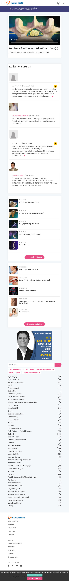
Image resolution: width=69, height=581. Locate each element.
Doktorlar (12, 550)
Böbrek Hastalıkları (16, 399)
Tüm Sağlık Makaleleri (34, 324)
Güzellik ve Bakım (15, 451)
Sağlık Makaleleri (15, 543)
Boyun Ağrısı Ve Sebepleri (29, 269)
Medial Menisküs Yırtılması (29, 202)
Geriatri (11, 442)
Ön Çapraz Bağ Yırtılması (29, 224)
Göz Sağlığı (12, 448)
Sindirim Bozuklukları (16, 491)
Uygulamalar (13, 557)
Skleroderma (24, 312)
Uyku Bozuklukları (15, 503)
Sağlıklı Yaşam (14, 488)
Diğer (10, 411)
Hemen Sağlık (15, 3)
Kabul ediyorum (34, 575)
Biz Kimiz (11, 524)
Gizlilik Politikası (34, 578)
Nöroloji (11, 471)
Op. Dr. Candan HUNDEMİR (20, 116)
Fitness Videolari (14, 428)
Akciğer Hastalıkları (16, 382)
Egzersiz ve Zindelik (15, 414)
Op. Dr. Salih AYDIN (17, 175)
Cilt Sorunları (13, 405)
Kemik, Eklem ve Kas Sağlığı (27, 8)
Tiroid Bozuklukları (15, 500)
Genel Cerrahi (13, 437)
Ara (58, 365)
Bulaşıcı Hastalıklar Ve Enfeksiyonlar (23, 402)
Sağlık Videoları (14, 483)
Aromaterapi (13, 388)
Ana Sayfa (13, 8)
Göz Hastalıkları (14, 445)
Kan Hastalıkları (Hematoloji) (20, 460)
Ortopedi (11, 474)
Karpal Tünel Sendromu (28, 291)
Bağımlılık (12, 391)
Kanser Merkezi (14, 463)
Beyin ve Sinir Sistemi (16, 396)
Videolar (11, 547)
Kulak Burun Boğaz (15, 468)
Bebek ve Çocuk (14, 394)
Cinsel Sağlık (13, 408)
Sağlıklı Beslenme (15, 486)
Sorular (11, 554)
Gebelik (11, 434)
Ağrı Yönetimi (13, 379)
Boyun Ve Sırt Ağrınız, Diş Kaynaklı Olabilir (35, 280)
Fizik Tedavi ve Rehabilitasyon (20, 431)
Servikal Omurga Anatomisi (29, 234)
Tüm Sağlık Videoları (34, 257)
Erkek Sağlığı (13, 419)
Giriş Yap (11, 531)
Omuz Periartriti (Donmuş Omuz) (31, 213)
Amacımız (12, 528)
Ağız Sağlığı (12, 376)
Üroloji (10, 506)
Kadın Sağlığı (13, 454)
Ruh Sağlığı (12, 480)
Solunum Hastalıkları (16, 494)
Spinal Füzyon (24, 245)
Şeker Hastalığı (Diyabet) (18, 497)
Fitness (11, 422)
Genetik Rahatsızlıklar (17, 440)
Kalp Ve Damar (14, 457)
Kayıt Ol (11, 534)
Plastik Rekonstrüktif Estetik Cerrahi (22, 477)
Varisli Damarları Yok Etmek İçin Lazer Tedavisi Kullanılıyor (37, 302)
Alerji (10, 385)
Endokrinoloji (13, 417)
